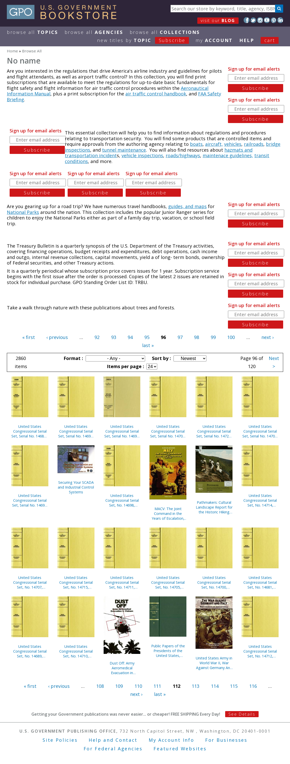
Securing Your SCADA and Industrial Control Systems (76, 487)
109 (119, 686)
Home (12, 50)
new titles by (146, 40)
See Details (241, 714)
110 (138, 686)
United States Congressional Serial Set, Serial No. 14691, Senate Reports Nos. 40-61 (76, 431)
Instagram (260, 20)
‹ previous (57, 337)
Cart (269, 40)
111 (157, 686)
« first (28, 337)
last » (148, 345)
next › (267, 337)
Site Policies (60, 740)
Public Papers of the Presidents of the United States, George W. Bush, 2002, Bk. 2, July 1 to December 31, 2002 (168, 651)
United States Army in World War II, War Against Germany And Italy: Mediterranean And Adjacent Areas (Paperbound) (214, 663)
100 (231, 337)
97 (180, 337)
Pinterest (274, 20)
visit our (218, 20)
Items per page (125, 366)
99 (213, 337)
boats (196, 144)
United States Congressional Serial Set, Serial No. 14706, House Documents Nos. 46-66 (168, 431)
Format (73, 358)
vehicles (232, 144)
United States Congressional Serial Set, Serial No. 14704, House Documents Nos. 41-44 (260, 431)
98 (196, 337)
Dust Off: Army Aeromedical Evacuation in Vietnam (122, 668)
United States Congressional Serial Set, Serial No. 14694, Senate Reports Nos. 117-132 (122, 431)
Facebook (246, 20)
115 (234, 686)
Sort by (161, 358)
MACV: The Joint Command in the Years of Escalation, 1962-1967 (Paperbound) (168, 513)
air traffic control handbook (155, 94)
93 (113, 337)
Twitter (253, 20)
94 (130, 337)
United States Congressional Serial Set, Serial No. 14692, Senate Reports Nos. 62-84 (30, 500)
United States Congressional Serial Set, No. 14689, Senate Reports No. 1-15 (30, 651)
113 (195, 686)
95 (146, 337)
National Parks (23, 212)
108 (100, 686)
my (214, 40)
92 (97, 337)
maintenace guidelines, (228, 155)
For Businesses (226, 740)
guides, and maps (187, 206)
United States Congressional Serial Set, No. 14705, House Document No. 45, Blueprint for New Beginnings (168, 582)
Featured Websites (179, 749)
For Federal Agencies (113, 749)
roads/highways (183, 155)
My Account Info (171, 740)
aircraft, (214, 144)
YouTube (267, 20)
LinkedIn (280, 20)
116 (253, 686)
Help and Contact (113, 740)
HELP (246, 40)
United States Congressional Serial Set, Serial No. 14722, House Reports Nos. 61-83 (214, 431)
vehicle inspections (142, 155)
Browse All (32, 32)
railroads (253, 144)
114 (215, 686)
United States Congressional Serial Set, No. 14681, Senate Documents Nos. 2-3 (260, 582)
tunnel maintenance (124, 150)
